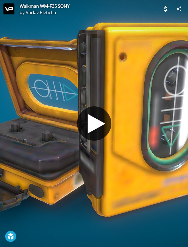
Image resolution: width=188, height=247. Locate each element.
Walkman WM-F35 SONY (44, 6)
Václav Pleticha (41, 12)
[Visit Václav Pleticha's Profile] (8, 8)
